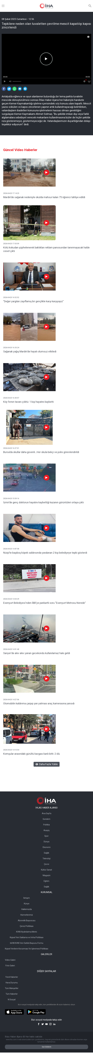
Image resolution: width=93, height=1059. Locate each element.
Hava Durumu (12, 983)
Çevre (46, 864)
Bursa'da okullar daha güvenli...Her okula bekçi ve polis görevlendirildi (41, 452)
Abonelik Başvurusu (26, 920)
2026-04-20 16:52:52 (11, 297)
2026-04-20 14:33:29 (11, 599)
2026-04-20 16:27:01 (11, 448)
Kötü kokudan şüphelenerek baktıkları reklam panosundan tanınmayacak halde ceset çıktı (46, 249)
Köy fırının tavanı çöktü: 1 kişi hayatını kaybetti (28, 401)
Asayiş (46, 830)
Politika (46, 825)
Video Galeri (10, 960)
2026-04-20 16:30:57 (11, 398)
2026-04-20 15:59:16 (11, 498)
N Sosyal (11, 999)
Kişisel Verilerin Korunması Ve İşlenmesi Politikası (26, 949)
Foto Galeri (10, 965)
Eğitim (46, 881)
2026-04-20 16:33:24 (11, 348)
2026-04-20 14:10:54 (11, 750)
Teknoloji (46, 858)
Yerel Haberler (11, 977)
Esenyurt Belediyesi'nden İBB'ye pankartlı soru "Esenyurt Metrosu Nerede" (44, 602)
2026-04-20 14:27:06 (11, 700)
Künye (26, 903)
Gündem (46, 819)
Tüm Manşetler (11, 988)
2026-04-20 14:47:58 (11, 549)
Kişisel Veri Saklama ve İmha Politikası (26, 937)
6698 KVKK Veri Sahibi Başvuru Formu (26, 943)
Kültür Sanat (46, 870)
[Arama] (90, 6)
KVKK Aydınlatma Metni (26, 932)
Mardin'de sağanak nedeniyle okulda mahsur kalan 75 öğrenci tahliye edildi (44, 197)
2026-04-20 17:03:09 (11, 244)
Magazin (46, 875)
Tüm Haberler (12, 994)
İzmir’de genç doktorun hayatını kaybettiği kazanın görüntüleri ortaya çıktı (43, 502)
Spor (46, 836)
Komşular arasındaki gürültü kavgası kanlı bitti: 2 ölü (31, 753)
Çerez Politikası (26, 926)
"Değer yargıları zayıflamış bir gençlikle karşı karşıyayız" (33, 301)
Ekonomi (46, 847)
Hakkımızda (26, 909)
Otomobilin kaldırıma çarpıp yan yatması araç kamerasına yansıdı (38, 703)
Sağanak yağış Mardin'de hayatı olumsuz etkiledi (29, 351)
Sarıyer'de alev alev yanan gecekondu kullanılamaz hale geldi (36, 653)
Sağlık (46, 853)
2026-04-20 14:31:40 (11, 649)
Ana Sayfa (46, 813)
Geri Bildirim (46, 1047)
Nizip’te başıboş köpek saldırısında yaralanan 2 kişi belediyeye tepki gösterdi (45, 552)
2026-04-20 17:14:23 (11, 193)
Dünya (46, 841)
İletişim (26, 898)
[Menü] (3, 6)
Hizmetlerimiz (26, 915)
